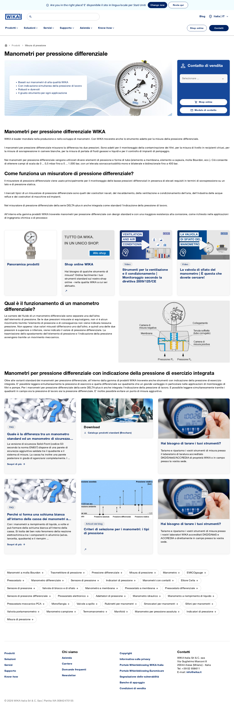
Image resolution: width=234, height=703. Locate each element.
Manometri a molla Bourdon (24, 572)
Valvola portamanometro (21, 611)
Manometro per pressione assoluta (156, 611)
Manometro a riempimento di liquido (189, 596)
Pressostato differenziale (180, 588)
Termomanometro (93, 611)
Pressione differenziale (105, 572)
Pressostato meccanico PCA (24, 603)
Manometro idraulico (145, 596)
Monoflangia (59, 603)
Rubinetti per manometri (119, 603)
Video (128, 264)
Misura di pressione (141, 572)
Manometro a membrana (100, 588)
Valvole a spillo (86, 603)
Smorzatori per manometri (159, 603)
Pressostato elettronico (72, 596)
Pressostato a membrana (140, 588)
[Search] (63, 16)
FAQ (11, 427)
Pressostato (14, 580)
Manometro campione (60, 611)
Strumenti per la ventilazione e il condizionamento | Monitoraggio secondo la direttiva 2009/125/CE (145, 275)
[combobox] (204, 78)
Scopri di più (16, 464)
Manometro (170, 572)
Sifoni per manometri (197, 603)
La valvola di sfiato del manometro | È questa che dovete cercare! (201, 274)
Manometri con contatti (157, 580)
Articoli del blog (94, 524)
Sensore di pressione (83, 580)
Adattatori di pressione (109, 596)
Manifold (119, 611)
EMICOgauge (195, 572)
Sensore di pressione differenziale (27, 596)
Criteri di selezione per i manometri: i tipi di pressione (116, 531)
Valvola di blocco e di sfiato (58, 588)
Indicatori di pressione (119, 580)
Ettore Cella (188, 580)
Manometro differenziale (46, 580)
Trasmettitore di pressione (66, 572)
